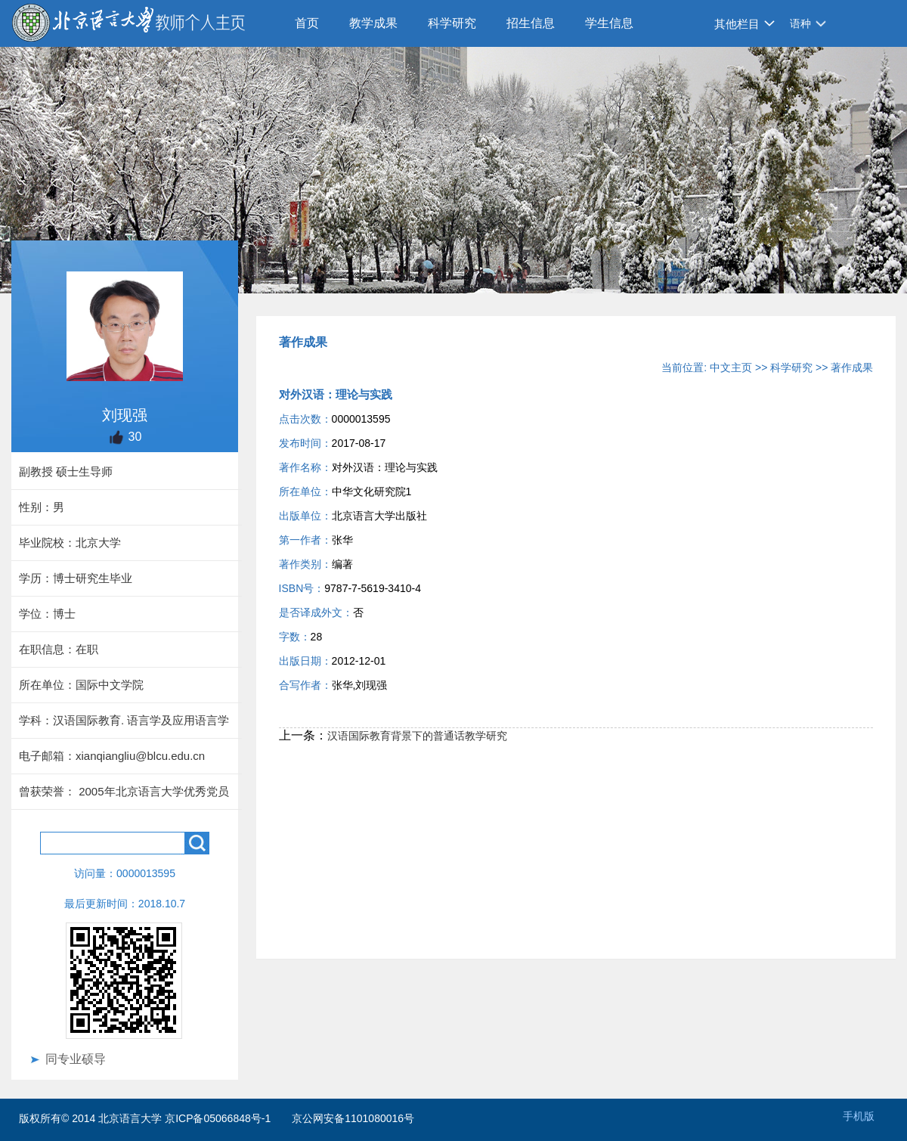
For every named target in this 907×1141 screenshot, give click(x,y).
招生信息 (530, 23)
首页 (307, 23)
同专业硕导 (75, 1059)
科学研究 (452, 23)
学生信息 (609, 23)
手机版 (858, 1116)
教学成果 (373, 23)
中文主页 (731, 367)
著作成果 (852, 367)
